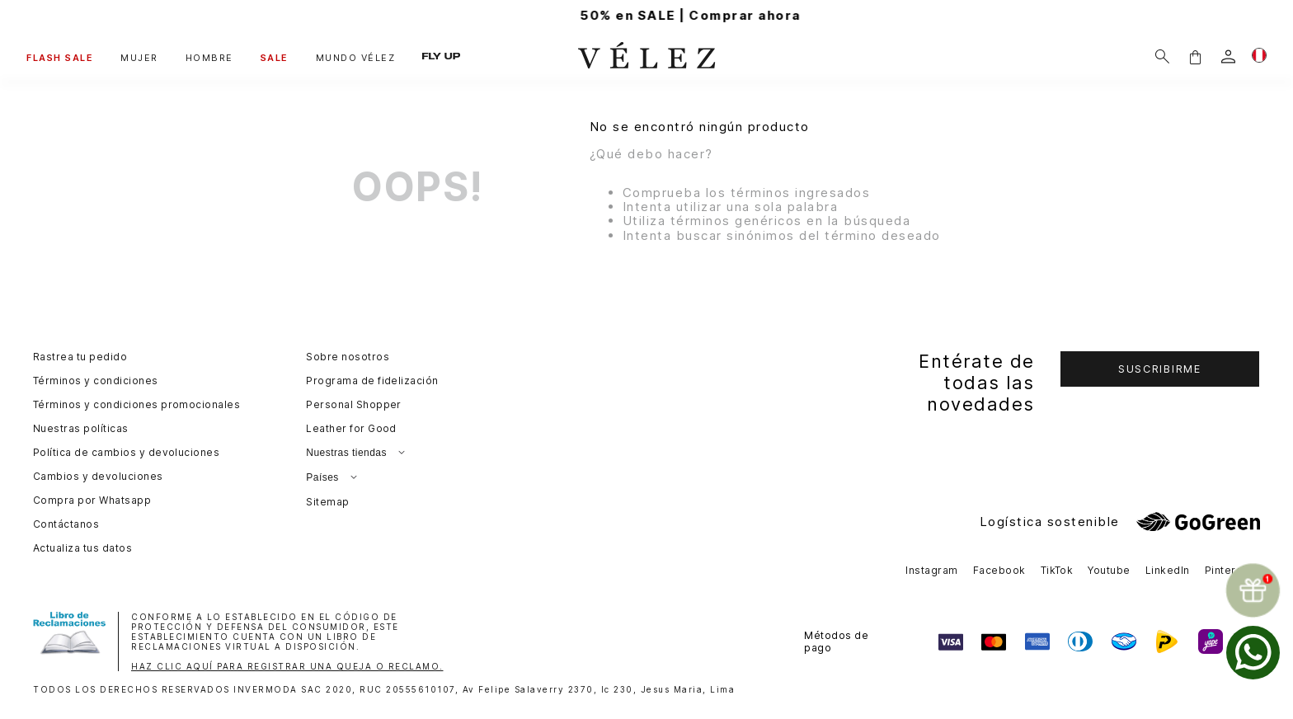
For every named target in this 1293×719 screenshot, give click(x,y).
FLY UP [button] (441, 56)
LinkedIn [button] (1167, 570)
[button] (1195, 56)
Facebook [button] (999, 570)
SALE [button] (275, 57)
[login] (1228, 56)
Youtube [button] (1109, 570)
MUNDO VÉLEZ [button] (356, 57)
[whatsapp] (1253, 652)
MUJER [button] (139, 57)
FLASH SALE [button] (59, 57)
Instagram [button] (931, 570)
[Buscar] (1162, 56)
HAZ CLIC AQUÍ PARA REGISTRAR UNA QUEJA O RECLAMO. (287, 666)
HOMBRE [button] (209, 57)
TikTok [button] (1057, 570)
